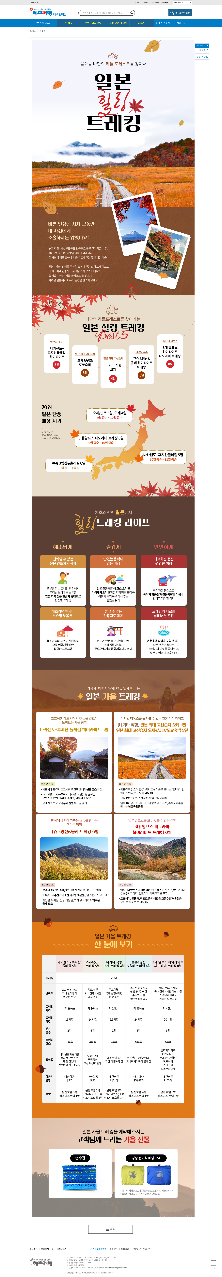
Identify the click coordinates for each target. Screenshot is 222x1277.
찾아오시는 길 (47, 1249)
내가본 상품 (201, 50)
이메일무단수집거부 (141, 1249)
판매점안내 (178, 3)
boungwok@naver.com (118, 1268)
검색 (131, 12)
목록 (110, 1229)
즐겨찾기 (34, 3)
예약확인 (165, 3)
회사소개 (34, 1249)
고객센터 (155, 3)
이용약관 (125, 1249)
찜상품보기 (201, 46)
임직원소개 (62, 1249)
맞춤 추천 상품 (202, 57)
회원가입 (145, 3)
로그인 (136, 3)
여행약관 (114, 1249)
